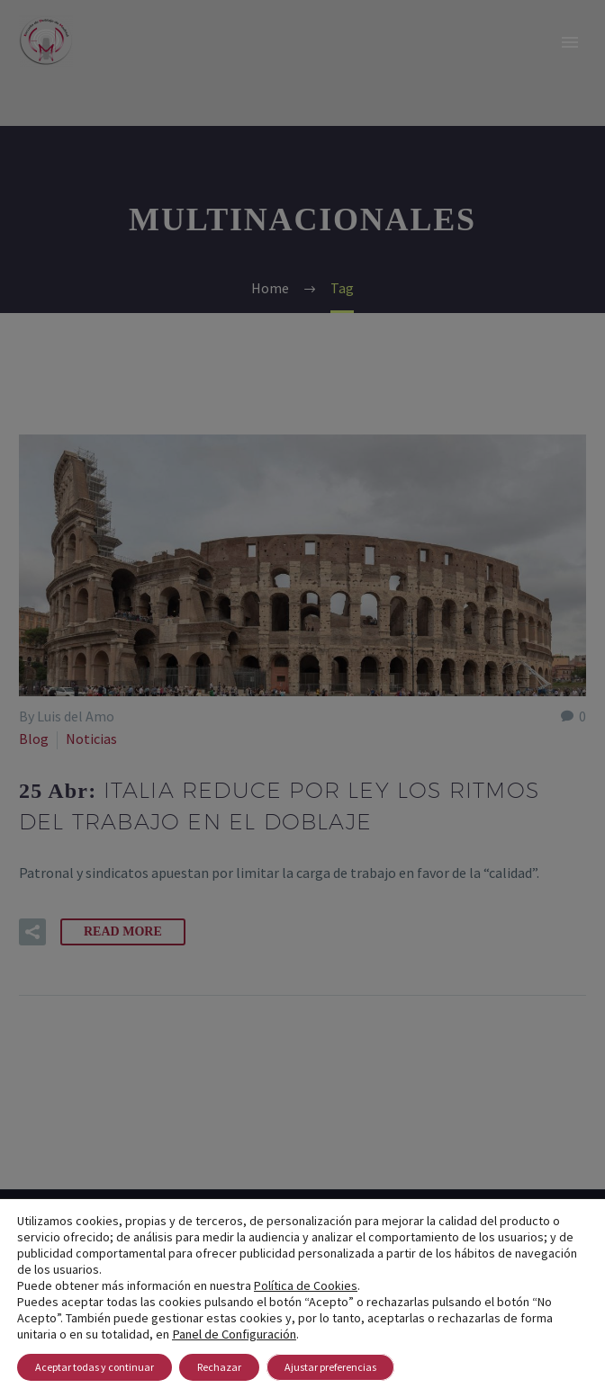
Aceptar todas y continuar (94, 1367)
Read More (123, 931)
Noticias (91, 739)
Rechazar (219, 1367)
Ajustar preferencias (330, 1367)
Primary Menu (570, 42)
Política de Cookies (305, 1285)
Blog (34, 739)
